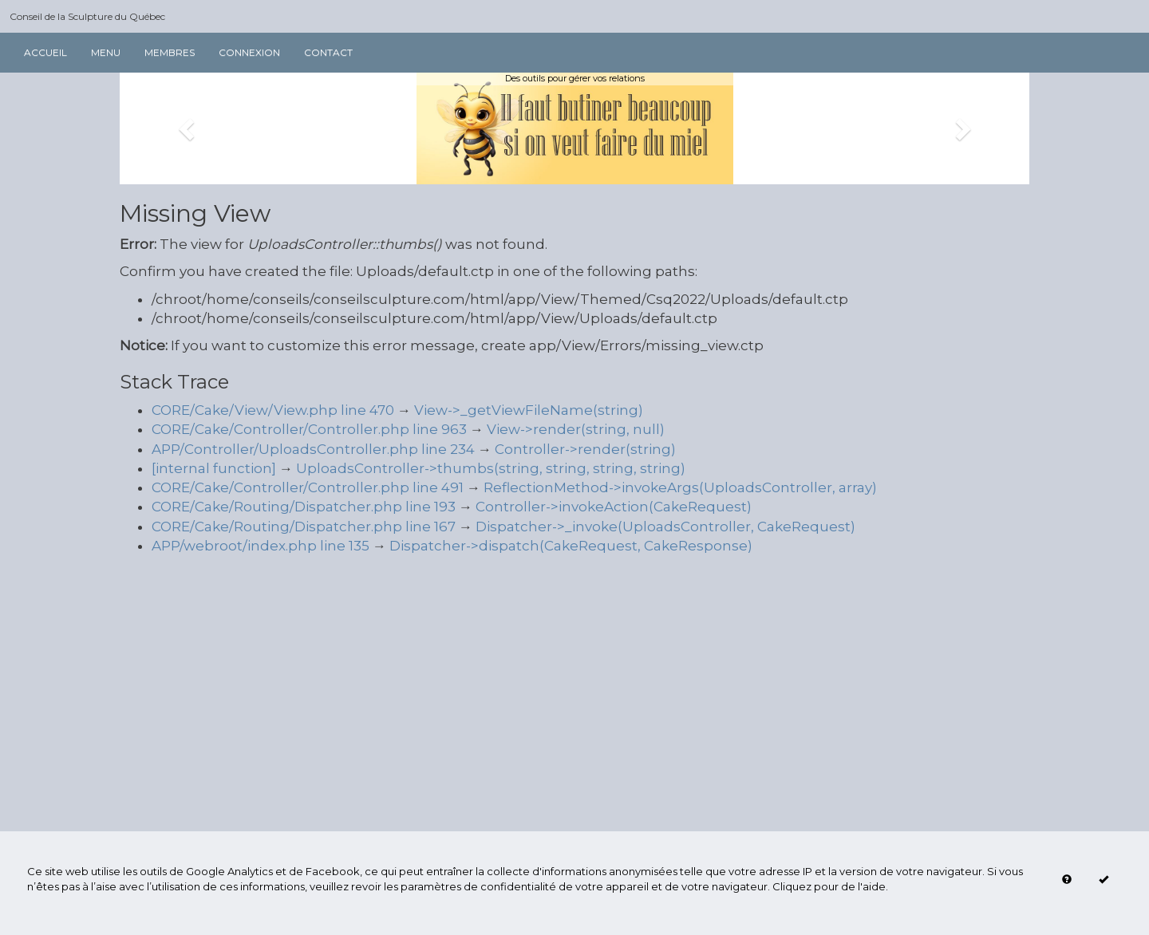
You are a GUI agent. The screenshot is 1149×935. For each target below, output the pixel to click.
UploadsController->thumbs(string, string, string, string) (490, 468)
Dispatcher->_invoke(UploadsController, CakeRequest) (665, 527)
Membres (169, 52)
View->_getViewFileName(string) (528, 410)
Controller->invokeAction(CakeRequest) (614, 507)
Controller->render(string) (585, 449)
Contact (328, 52)
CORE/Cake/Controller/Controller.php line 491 (308, 487)
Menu (105, 52)
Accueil (45, 52)
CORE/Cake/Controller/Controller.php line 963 (309, 429)
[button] (188, 128)
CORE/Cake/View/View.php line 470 (273, 410)
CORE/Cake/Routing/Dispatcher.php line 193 (304, 507)
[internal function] (214, 468)
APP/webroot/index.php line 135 (260, 546)
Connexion (249, 52)
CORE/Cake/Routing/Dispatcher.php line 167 (304, 527)
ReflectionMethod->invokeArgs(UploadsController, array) (680, 487)
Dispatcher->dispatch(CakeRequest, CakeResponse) (570, 546)
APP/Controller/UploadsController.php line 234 (313, 449)
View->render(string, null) (576, 429)
